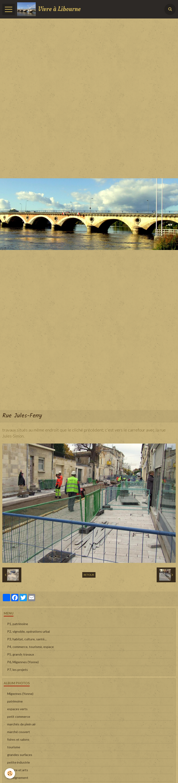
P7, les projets (17, 670)
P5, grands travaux (20, 654)
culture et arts (17, 770)
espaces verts (17, 709)
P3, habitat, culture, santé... (27, 639)
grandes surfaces (19, 755)
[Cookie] (10, 773)
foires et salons (18, 739)
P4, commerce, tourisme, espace (30, 647)
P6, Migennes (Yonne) (23, 662)
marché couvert (18, 732)
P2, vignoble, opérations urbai (28, 631)
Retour (89, 574)
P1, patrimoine (17, 624)
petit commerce (18, 716)
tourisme (13, 747)
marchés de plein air (21, 724)
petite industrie (18, 762)
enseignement (17, 778)
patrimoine (15, 701)
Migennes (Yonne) (20, 694)
